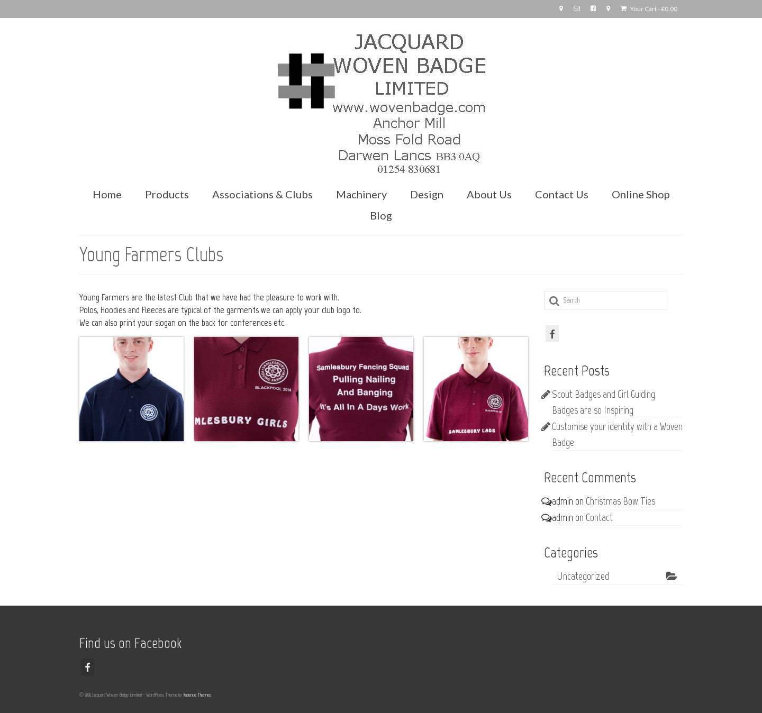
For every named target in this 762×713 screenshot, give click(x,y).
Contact (599, 517)
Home (107, 194)
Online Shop (641, 194)
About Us (489, 194)
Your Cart (649, 9)
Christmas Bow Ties (620, 501)
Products (167, 194)
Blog (381, 215)
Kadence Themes (197, 694)
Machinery (361, 194)
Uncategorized (583, 576)
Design (426, 194)
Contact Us (561, 194)
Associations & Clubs (262, 194)
